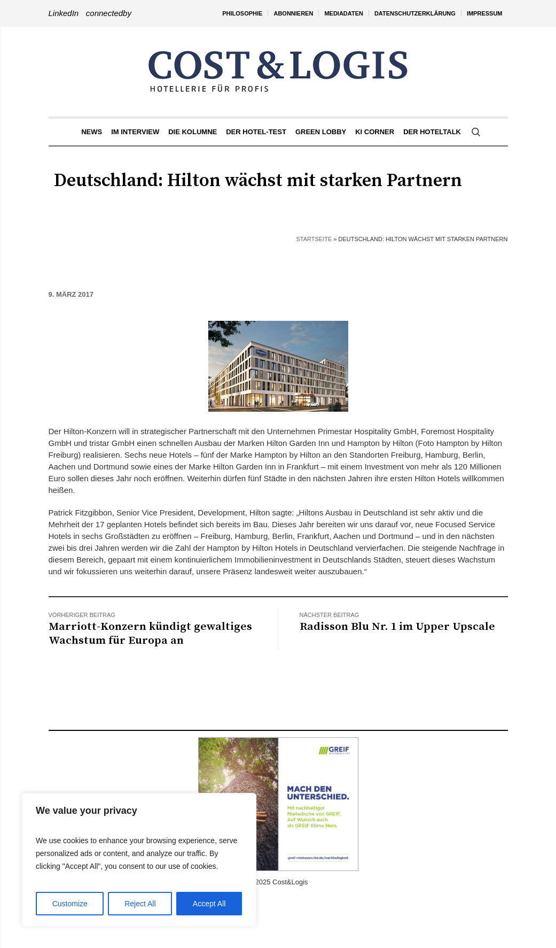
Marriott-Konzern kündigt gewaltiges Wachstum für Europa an (150, 634)
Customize (70, 903)
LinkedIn (64, 13)
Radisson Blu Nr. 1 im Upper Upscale (397, 627)
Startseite (314, 239)
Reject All (139, 903)
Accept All (209, 903)
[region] (138, 860)
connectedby (108, 13)
